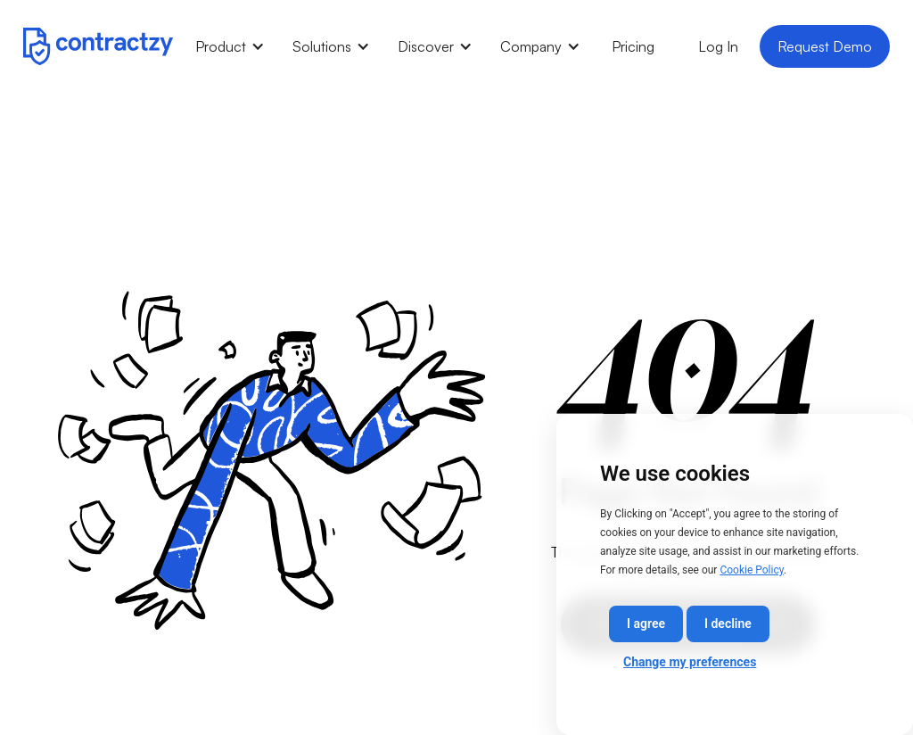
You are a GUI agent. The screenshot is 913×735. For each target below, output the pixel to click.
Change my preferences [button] (689, 662)
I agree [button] (646, 623)
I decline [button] (728, 623)
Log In (718, 46)
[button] (229, 46)
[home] (98, 46)
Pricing (633, 46)
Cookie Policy (751, 570)
